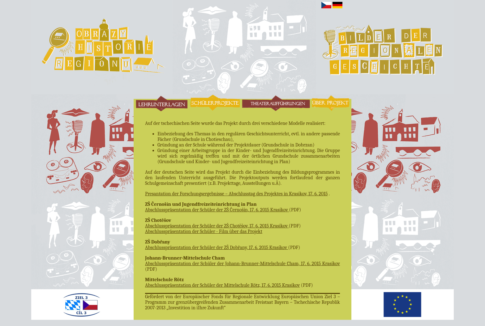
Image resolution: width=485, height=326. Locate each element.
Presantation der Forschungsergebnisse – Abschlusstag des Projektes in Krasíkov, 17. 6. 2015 (236, 194)
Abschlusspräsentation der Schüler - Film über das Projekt (203, 231)
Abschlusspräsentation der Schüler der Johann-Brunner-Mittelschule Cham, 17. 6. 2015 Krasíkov (242, 263)
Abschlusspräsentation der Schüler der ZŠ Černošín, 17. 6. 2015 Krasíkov (217, 210)
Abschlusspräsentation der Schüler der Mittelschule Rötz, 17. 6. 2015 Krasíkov (222, 285)
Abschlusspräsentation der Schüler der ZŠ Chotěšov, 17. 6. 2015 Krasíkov (217, 226)
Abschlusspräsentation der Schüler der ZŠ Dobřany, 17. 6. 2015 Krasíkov (216, 247)
